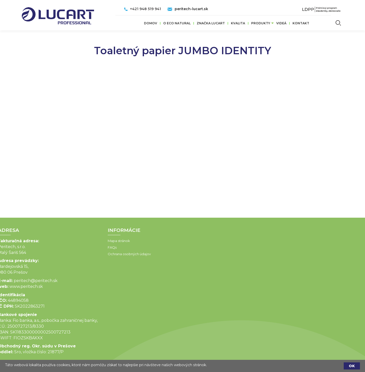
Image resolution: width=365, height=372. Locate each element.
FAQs (85, 247)
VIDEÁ (281, 23)
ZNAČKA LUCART (211, 23)
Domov (150, 23)
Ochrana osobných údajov (102, 254)
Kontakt (301, 23)
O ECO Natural (177, 23)
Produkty (260, 23)
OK (352, 366)
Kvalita (238, 23)
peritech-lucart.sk (191, 9)
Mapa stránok (92, 241)
